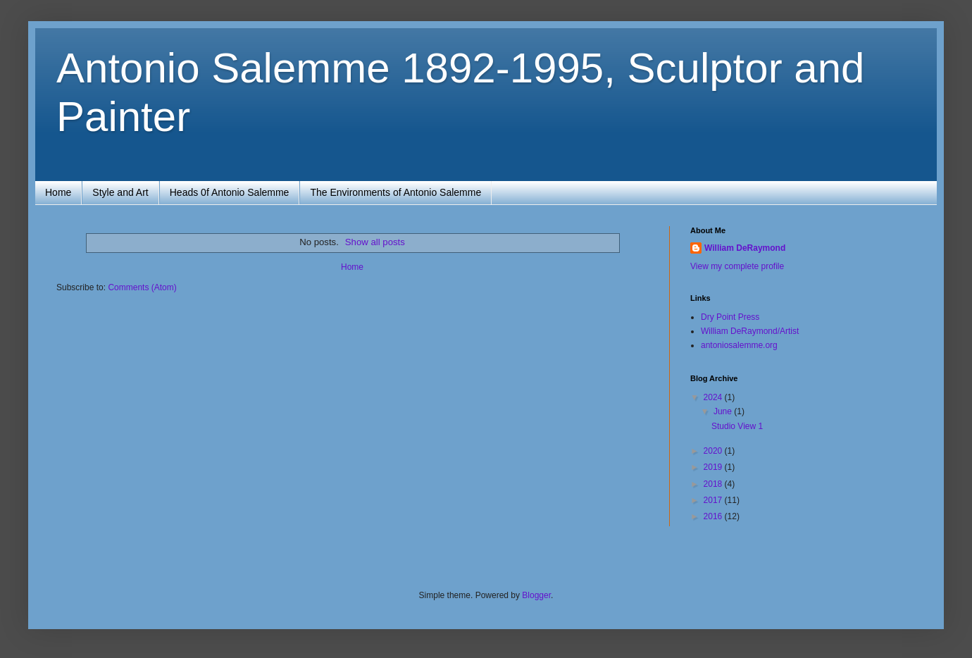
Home (58, 192)
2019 (714, 467)
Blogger (536, 595)
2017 (714, 500)
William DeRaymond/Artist (750, 331)
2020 (714, 451)
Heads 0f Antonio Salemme (229, 192)
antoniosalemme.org (739, 345)
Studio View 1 (737, 426)
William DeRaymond (744, 248)
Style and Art (120, 192)
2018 (714, 484)
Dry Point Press (730, 317)
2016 (714, 516)
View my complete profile (737, 266)
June (724, 411)
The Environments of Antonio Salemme (395, 192)
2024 (714, 397)
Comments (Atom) (142, 287)
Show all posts (375, 242)
